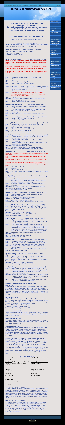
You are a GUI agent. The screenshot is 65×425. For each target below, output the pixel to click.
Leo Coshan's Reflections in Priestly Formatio (55, 74)
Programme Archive (55, 39)
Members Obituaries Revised (55, 62)
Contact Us (47, 5)
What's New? (41, 5)
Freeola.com (44, 416)
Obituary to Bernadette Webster (55, 88)
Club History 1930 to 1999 (55, 55)
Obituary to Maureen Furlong (55, 79)
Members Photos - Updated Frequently (55, 37)
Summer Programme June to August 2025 (55, 46)
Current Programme (33, 5)
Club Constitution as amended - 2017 (55, 66)
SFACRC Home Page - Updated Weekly (20, 5)
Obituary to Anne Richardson (54, 82)
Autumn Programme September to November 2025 (55, 50)
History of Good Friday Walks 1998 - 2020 (55, 70)
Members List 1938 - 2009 (55, 59)
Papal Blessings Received (54, 33)
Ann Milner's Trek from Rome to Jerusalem (55, 42)
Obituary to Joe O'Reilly (56, 85)
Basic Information (8, 5)
